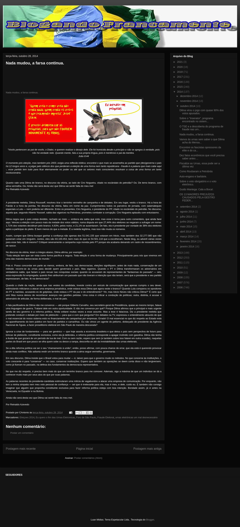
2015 (180, 86)
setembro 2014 (189, 206)
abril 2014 (186, 231)
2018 (180, 71)
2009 (180, 272)
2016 (180, 81)
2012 (180, 257)
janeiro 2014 (187, 246)
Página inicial (84, 448)
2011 (180, 262)
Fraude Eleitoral (105, 417)
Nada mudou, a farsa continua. (22, 92)
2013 (180, 252)
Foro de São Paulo (86, 417)
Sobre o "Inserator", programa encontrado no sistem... (196, 120)
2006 (180, 287)
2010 (180, 267)
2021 (180, 61)
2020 (180, 66)
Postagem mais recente (21, 448)
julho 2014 (186, 216)
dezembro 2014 (189, 96)
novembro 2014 (189, 101)
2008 (180, 277)
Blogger (150, 519)
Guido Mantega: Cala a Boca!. (196, 189)
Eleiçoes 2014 (27, 417)
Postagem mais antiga (147, 448)
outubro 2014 (188, 106)
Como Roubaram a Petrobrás (196, 171)
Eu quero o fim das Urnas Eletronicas (55, 417)
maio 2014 (186, 226)
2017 (180, 76)
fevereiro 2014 (188, 241)
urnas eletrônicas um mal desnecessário (136, 417)
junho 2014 (186, 221)
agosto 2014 (187, 211)
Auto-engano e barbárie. (193, 176)
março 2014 (187, 236)
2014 (180, 91)
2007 (180, 282)
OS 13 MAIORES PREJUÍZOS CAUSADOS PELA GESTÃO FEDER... (197, 197)
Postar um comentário (21, 432)
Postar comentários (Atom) (88, 458)
